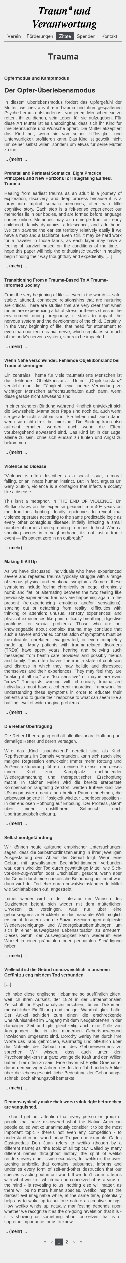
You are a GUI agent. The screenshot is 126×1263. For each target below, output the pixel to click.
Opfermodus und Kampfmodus (36, 78)
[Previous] (52, 1241)
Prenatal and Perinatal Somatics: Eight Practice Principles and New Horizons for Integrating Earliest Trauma (58, 178)
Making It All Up (20, 561)
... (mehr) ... (15, 159)
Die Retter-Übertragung (28, 726)
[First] (45, 1241)
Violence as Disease (25, 466)
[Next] (74, 1241)
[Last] (81, 1241)
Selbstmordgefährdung (28, 837)
